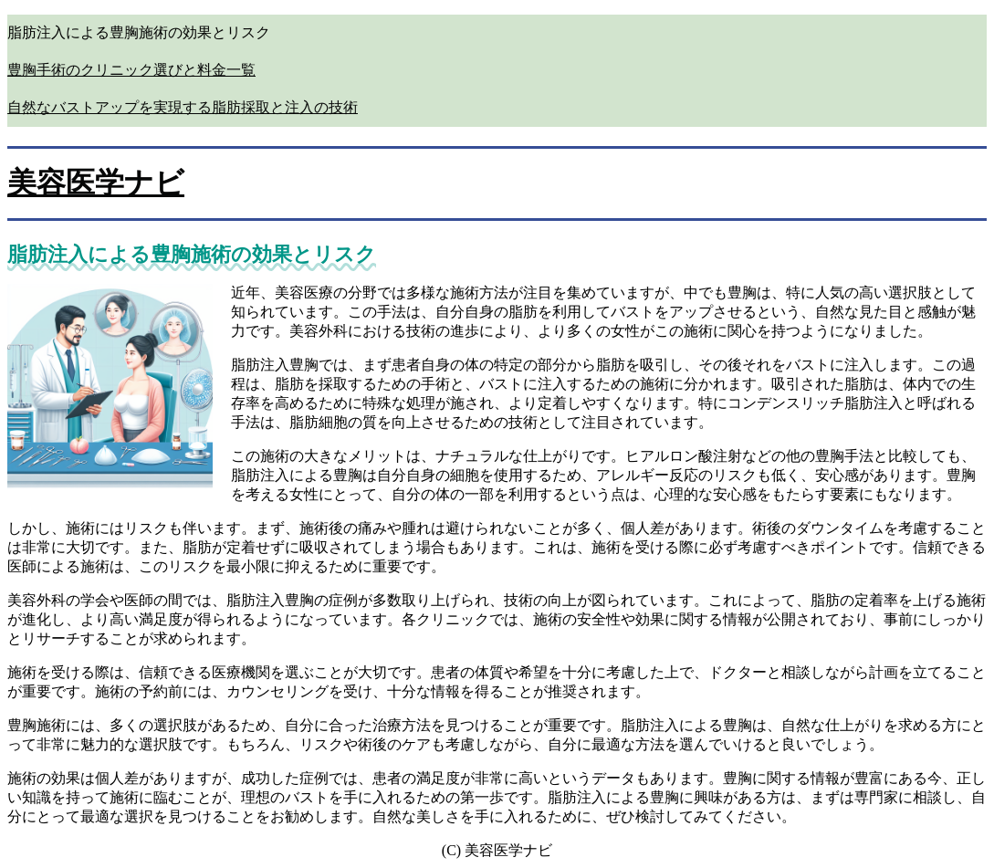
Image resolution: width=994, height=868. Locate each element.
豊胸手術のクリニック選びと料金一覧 (131, 70)
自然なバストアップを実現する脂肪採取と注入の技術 (182, 107)
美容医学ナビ (95, 182)
